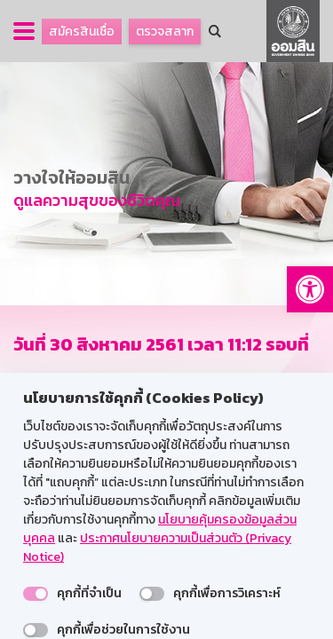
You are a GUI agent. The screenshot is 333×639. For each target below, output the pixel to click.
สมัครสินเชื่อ (82, 31)
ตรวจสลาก (165, 31)
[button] (310, 289)
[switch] (35, 594)
